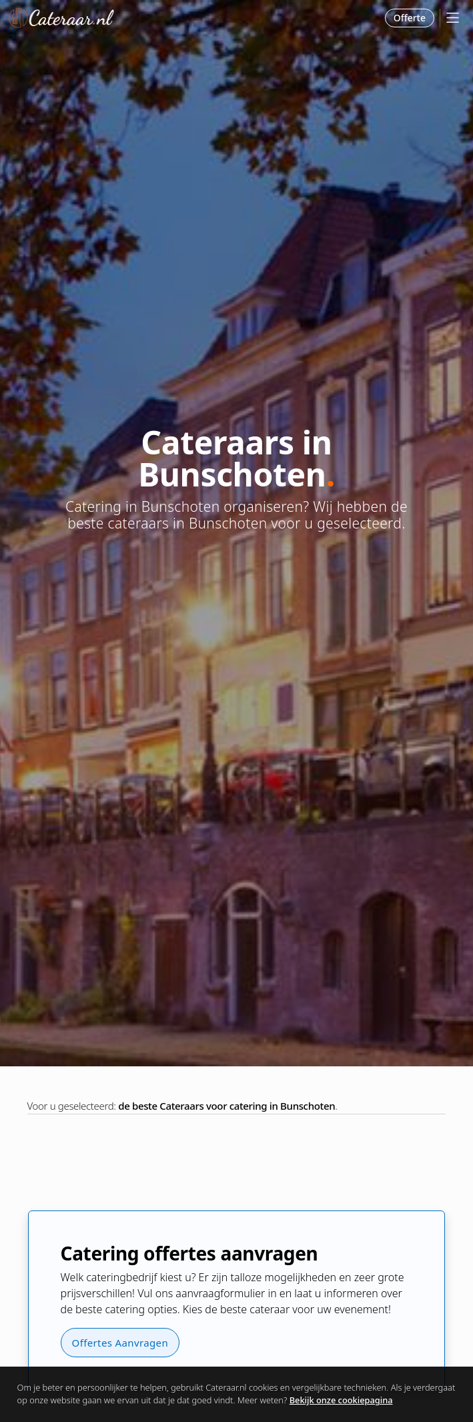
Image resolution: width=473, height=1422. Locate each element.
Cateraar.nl (61, 18)
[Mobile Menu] (452, 17)
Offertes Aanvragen (120, 1342)
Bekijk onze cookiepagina (341, 1400)
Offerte (410, 17)
